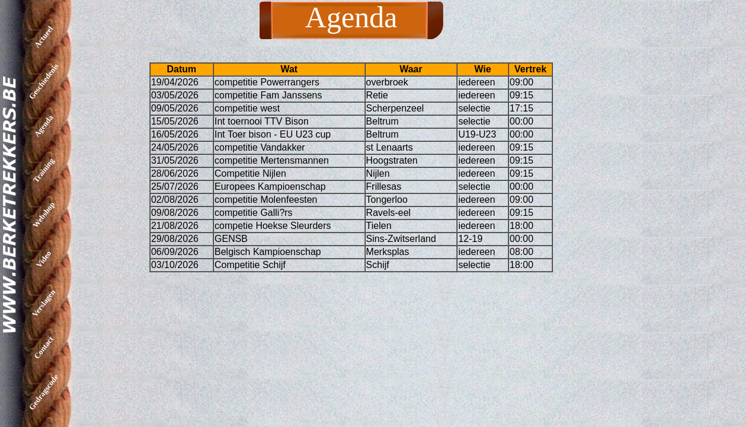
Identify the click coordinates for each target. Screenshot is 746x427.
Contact (43, 347)
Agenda (44, 126)
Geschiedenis (43, 81)
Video (43, 258)
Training (43, 170)
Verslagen (43, 303)
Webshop (43, 215)
